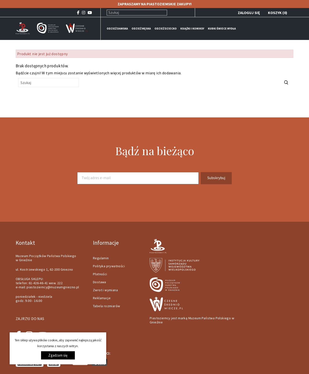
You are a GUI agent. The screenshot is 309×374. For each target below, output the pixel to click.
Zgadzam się (57, 355)
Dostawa (99, 282)
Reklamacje (102, 298)
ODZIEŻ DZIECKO (165, 28)
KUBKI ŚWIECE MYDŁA (222, 28)
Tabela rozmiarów (106, 306)
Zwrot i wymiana (105, 290)
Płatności (100, 274)
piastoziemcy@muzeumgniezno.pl (53, 287)
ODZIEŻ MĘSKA (141, 28)
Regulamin (101, 258)
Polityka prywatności (109, 266)
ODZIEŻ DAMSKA (117, 28)
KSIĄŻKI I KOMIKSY (192, 28)
